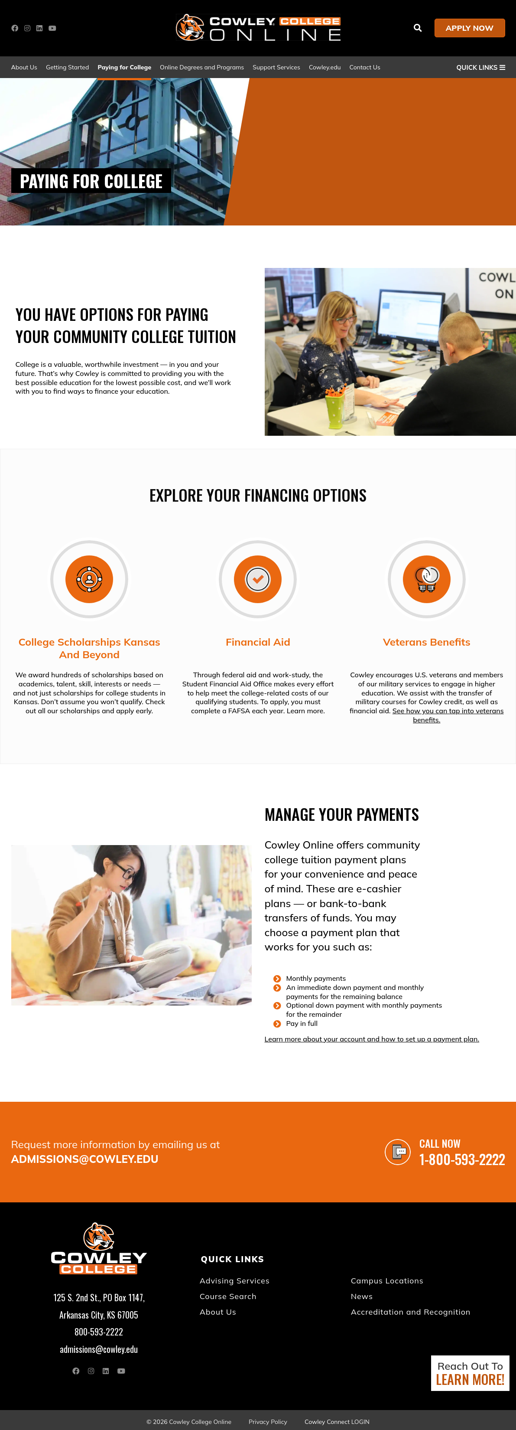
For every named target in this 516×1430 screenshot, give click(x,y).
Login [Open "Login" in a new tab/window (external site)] (360, 1418)
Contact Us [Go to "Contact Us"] (365, 67)
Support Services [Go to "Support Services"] (276, 67)
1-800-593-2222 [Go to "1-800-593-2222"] (463, 1158)
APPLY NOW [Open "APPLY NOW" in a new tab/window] (470, 28)
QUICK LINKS (481, 67)
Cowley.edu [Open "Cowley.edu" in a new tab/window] (325, 67)
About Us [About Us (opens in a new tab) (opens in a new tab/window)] (24, 67)
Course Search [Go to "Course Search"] (229, 1294)
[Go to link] (258, 38)
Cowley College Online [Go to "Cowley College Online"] (200, 1418)
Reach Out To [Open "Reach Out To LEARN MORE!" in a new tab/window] (470, 1373)
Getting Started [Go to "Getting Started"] (67, 67)
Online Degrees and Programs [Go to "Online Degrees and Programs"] (202, 67)
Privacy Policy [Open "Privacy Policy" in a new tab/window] (268, 1418)
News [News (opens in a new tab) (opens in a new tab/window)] (363, 1294)
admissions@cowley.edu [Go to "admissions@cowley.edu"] (85, 1158)
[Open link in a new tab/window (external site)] (17, 28)
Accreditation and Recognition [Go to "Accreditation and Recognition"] (410, 1310)
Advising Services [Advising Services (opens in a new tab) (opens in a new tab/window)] (235, 1279)
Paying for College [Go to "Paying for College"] (124, 67)
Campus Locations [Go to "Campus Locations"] (387, 1279)
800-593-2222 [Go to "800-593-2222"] (99, 1329)
